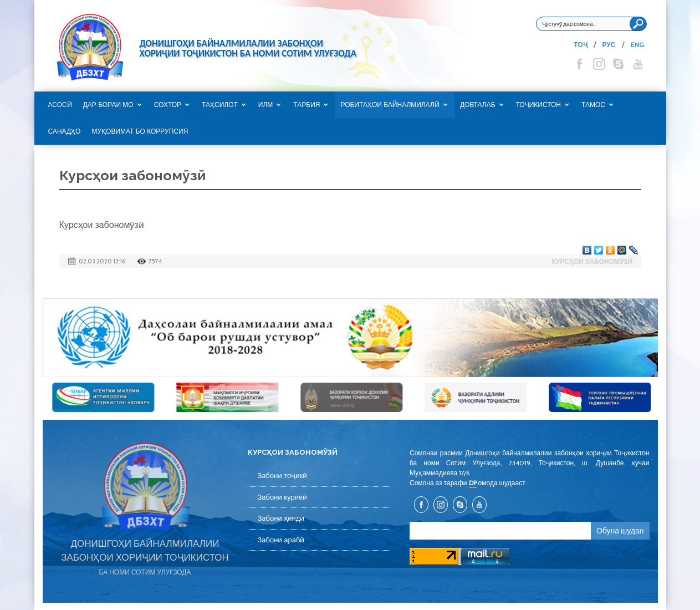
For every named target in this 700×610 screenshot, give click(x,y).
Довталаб (477, 105)
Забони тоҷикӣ (283, 475)
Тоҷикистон (538, 105)
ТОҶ (580, 44)
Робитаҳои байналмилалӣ (390, 105)
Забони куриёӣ (283, 497)
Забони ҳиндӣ (281, 518)
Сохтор (167, 105)
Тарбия (306, 105)
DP (473, 483)
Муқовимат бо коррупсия (139, 131)
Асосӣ (60, 105)
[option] (350, 337)
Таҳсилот (220, 105)
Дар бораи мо (108, 105)
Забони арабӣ (281, 540)
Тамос (593, 105)
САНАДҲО (64, 131)
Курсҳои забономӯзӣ (591, 261)
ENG (637, 44)
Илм (265, 105)
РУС (609, 44)
